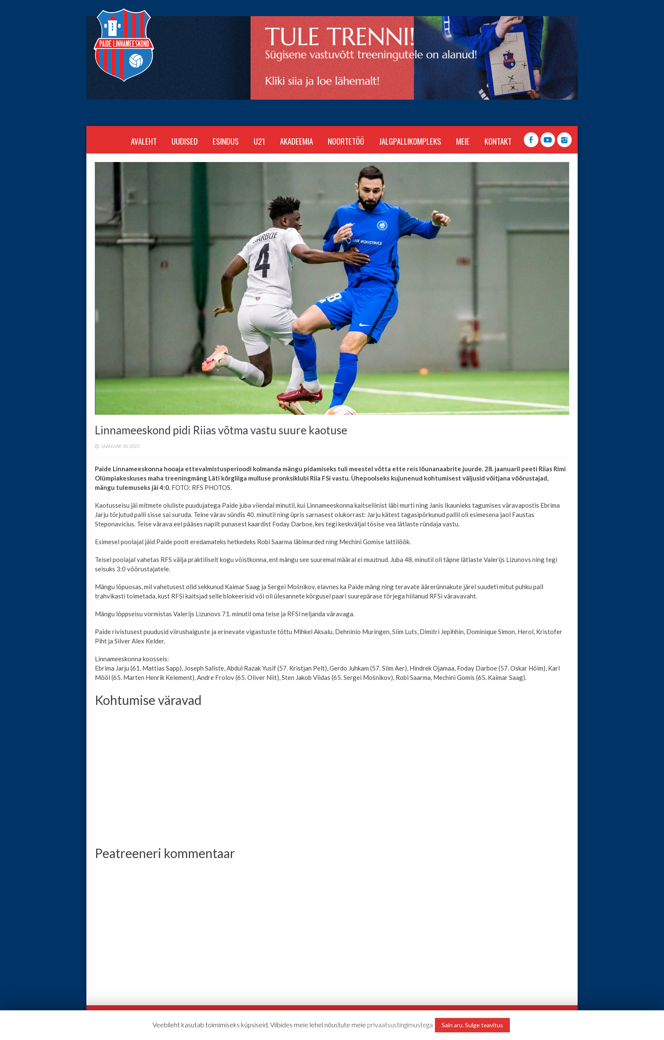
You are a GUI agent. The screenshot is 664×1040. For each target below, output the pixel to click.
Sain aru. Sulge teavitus (472, 1025)
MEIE (463, 141)
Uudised (185, 141)
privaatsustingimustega (400, 1024)
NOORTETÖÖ (346, 141)
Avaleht (144, 141)
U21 (259, 141)
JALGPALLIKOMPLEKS (410, 141)
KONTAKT (498, 141)
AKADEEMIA (296, 141)
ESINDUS (226, 141)
